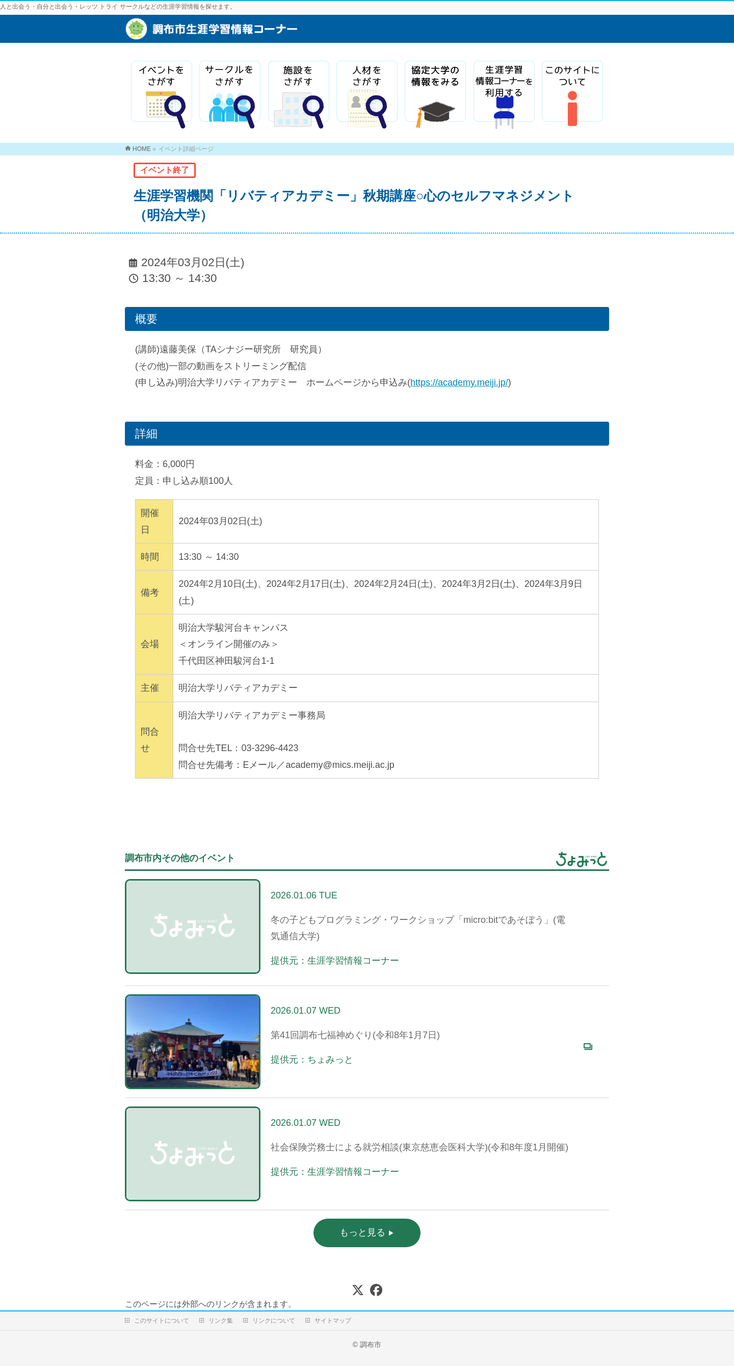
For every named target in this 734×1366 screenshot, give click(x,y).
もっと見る (363, 1232)
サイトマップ (332, 1320)
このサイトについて (161, 1320)
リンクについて (273, 1320)
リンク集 (220, 1320)
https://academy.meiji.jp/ (459, 382)
